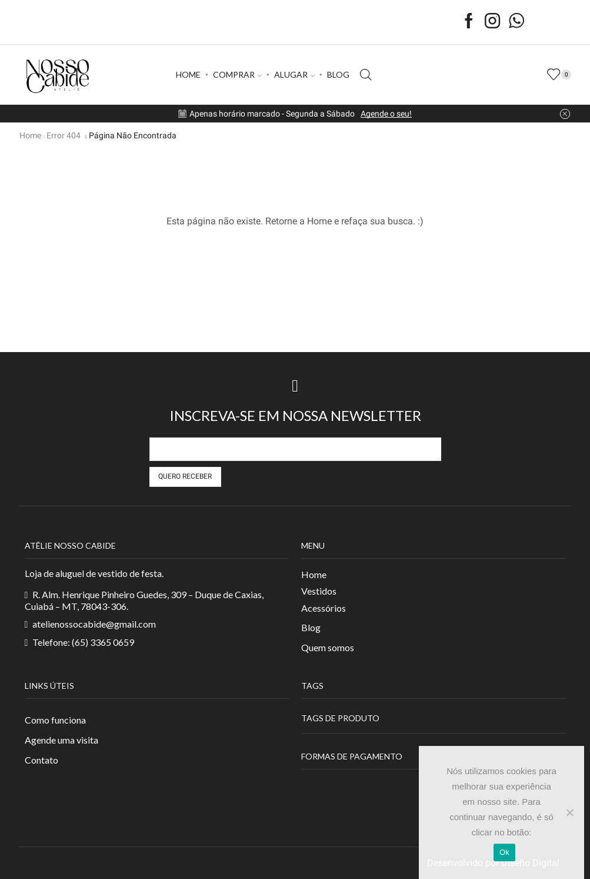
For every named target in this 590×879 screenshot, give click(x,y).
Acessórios (323, 607)
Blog (311, 627)
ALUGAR (294, 74)
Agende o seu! (386, 113)
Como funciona (55, 719)
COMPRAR (237, 74)
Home (30, 135)
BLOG (338, 74)
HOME (188, 74)
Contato (41, 759)
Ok (504, 852)
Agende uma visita (61, 739)
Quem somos (327, 647)
